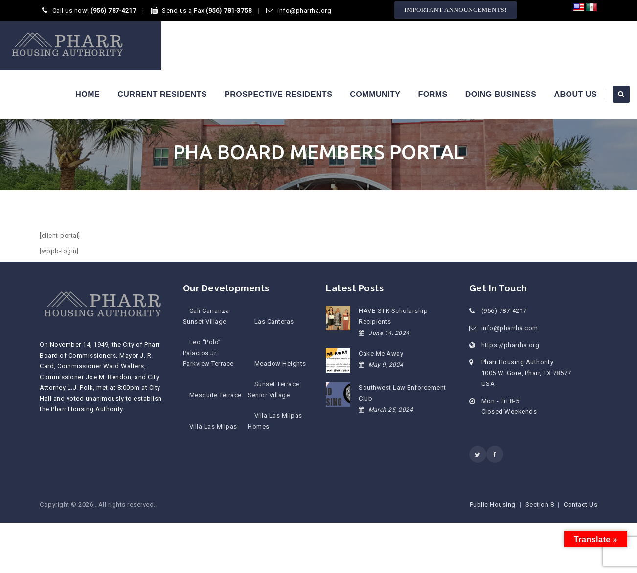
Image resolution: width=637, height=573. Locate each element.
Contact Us (580, 504)
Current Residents (162, 94)
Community (375, 94)
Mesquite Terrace (215, 395)
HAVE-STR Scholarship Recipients (393, 316)
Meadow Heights (280, 363)
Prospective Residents (278, 94)
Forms (432, 94)
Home (87, 94)
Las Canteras (274, 321)
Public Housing (493, 504)
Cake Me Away (381, 353)
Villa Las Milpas (213, 426)
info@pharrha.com (509, 328)
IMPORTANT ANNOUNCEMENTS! (455, 9)
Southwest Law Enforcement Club (402, 393)
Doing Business (501, 94)
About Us (575, 94)
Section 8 (539, 504)
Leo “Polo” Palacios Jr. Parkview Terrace (208, 352)
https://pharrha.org (510, 345)
